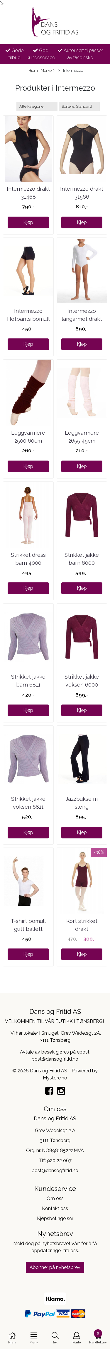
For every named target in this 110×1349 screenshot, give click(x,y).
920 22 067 (59, 1160)
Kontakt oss (55, 1208)
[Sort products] (79, 106)
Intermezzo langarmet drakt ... (82, 319)
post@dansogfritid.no (55, 1170)
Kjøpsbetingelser (55, 1218)
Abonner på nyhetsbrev (55, 1267)
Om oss (55, 1198)
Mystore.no (55, 1078)
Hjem (33, 70)
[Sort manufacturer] (36, 106)
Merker (48, 70)
